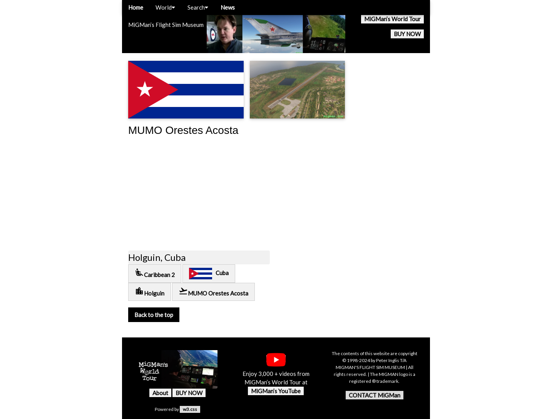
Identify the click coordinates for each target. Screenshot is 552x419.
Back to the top (153, 314)
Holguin (149, 291)
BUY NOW (407, 33)
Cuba (209, 273)
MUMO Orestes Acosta (213, 291)
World (165, 7)
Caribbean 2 (155, 273)
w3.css (190, 409)
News (228, 7)
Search (197, 7)
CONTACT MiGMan (374, 395)
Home (135, 7)
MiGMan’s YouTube (276, 390)
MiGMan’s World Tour (392, 18)
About (160, 392)
